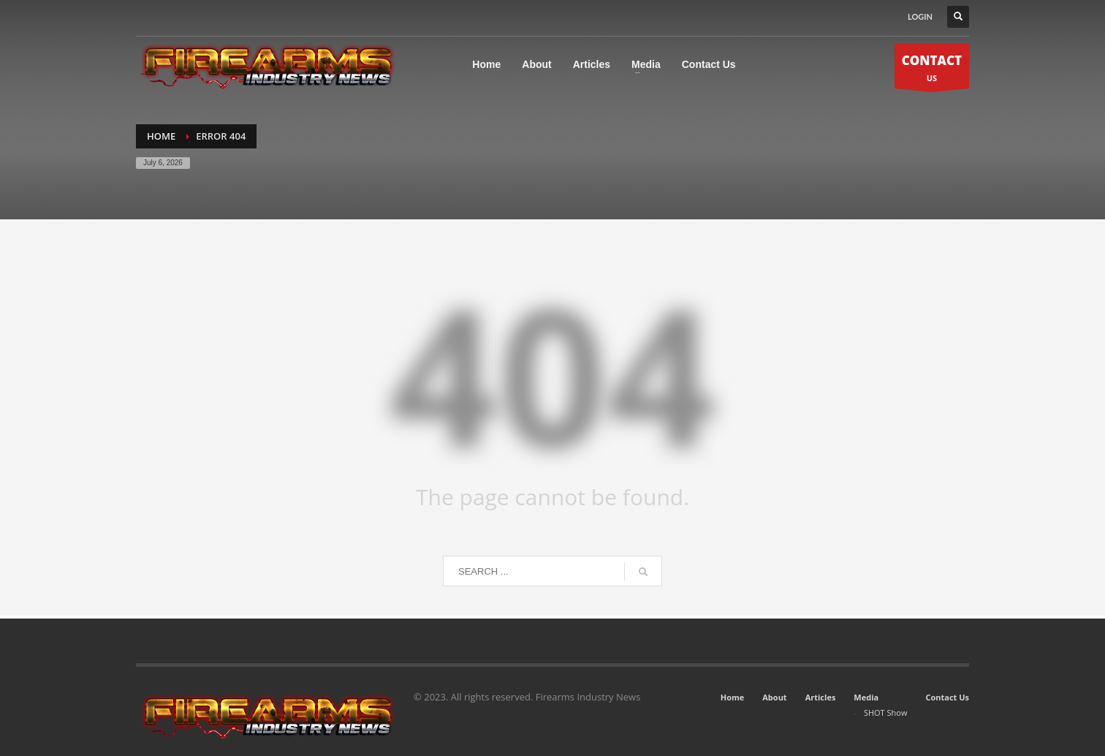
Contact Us (947, 697)
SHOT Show (886, 712)
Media (866, 697)
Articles (820, 697)
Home (733, 697)
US (932, 69)
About (774, 697)
